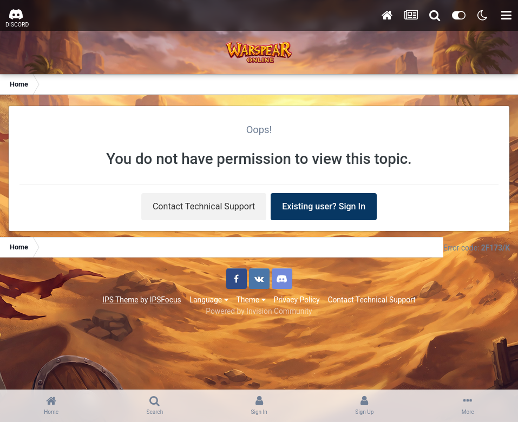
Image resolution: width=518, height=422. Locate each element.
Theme (251, 299)
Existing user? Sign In (323, 206)
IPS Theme (120, 299)
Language (208, 299)
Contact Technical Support (204, 206)
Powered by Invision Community (259, 311)
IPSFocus (165, 299)
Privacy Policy (297, 299)
